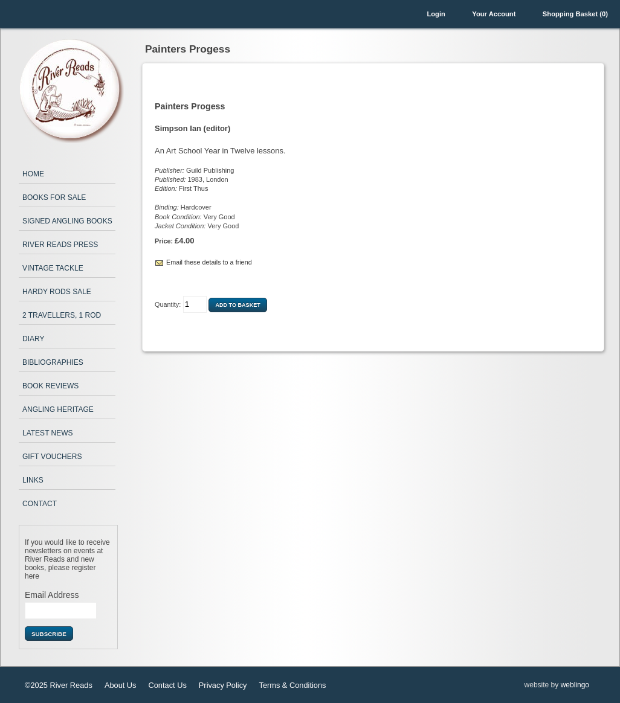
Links (33, 480)
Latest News (47, 433)
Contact (39, 503)
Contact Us (168, 685)
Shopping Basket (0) (575, 14)
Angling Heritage (58, 409)
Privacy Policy (223, 685)
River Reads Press (60, 244)
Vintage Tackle (52, 268)
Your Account (493, 14)
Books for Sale (54, 197)
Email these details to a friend (209, 262)
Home (33, 174)
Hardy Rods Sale (56, 291)
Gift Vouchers (52, 456)
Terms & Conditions (292, 685)
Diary (33, 339)
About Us (121, 685)
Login (436, 14)
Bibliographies (52, 362)
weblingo (575, 685)
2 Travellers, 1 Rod (61, 315)
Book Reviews (50, 386)
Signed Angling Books (67, 221)
